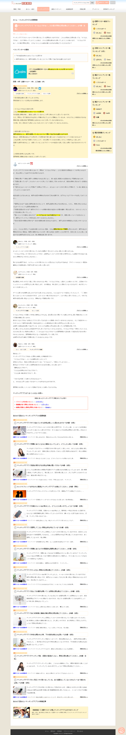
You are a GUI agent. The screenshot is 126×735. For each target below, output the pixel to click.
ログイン (112, 2)
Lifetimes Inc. (61, 731)
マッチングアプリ (43, 9)
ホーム (47, 729)
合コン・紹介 (30, 9)
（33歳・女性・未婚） (27, 240)
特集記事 (82, 9)
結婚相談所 (69, 9)
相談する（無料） (102, 2)
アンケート (95, 9)
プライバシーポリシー (69, 729)
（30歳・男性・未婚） (28, 87)
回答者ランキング (109, 9)
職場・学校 (17, 9)
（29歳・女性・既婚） (26, 343)
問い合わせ (80, 729)
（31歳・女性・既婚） (28, 270)
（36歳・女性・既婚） (28, 304)
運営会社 (53, 729)
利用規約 (59, 729)
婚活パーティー (56, 9)
